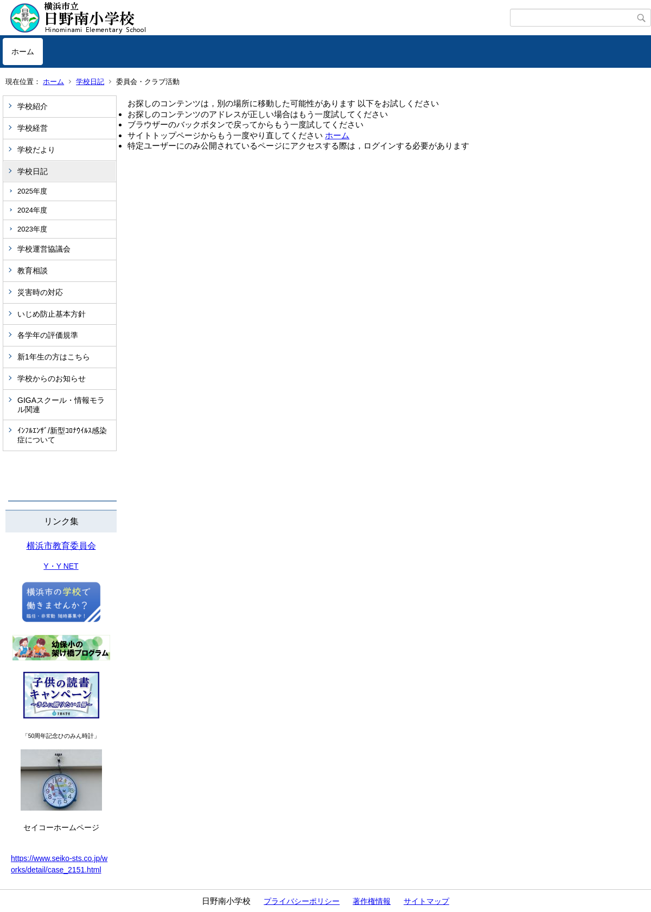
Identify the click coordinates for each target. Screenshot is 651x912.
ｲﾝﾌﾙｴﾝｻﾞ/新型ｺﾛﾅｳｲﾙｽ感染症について (62, 435)
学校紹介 (32, 106)
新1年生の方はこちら (53, 356)
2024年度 (32, 210)
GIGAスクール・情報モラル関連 (61, 405)
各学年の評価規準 (47, 335)
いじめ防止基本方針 (51, 314)
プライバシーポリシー (302, 901)
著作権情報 (372, 901)
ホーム (22, 51)
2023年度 (32, 229)
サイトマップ (426, 901)
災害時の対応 (40, 292)
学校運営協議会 (44, 249)
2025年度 (32, 191)
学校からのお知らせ (51, 378)
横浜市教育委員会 (61, 545)
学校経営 (32, 128)
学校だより (36, 149)
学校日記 (90, 82)
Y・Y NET (60, 566)
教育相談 (32, 270)
